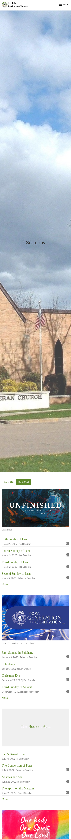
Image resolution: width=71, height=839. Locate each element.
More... (5, 584)
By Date (9, 482)
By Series (23, 482)
